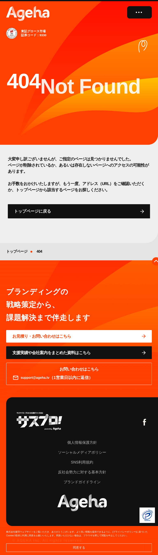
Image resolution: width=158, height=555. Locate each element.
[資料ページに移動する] (79, 352)
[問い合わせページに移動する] (79, 336)
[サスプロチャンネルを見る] (39, 421)
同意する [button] (79, 547)
